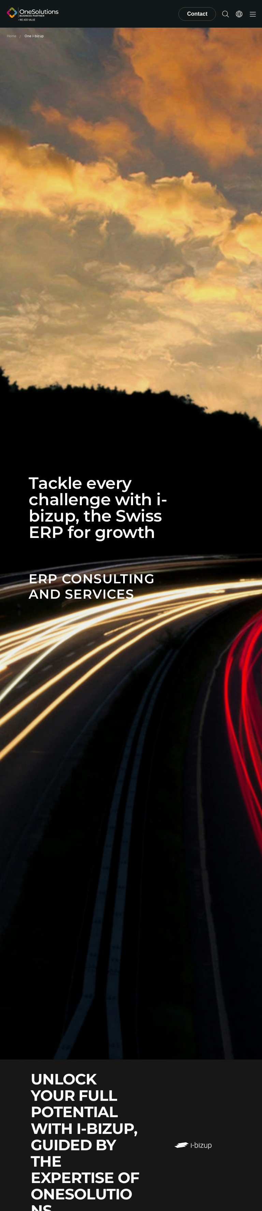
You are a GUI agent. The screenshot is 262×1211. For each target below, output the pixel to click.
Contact (197, 14)
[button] (225, 14)
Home (11, 36)
